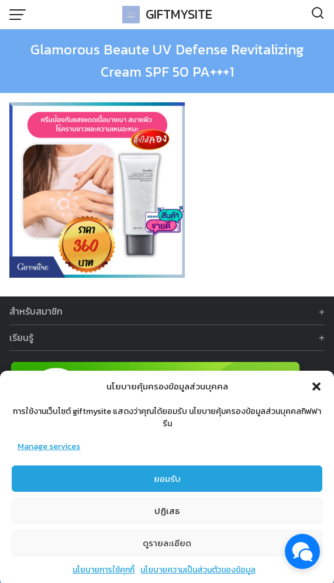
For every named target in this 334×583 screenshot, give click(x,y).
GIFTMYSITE (179, 14)
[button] (316, 391)
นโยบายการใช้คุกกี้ (104, 574)
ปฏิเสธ (167, 515)
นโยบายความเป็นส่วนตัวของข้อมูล (198, 574)
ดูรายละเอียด (167, 547)
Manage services (49, 451)
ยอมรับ (167, 482)
